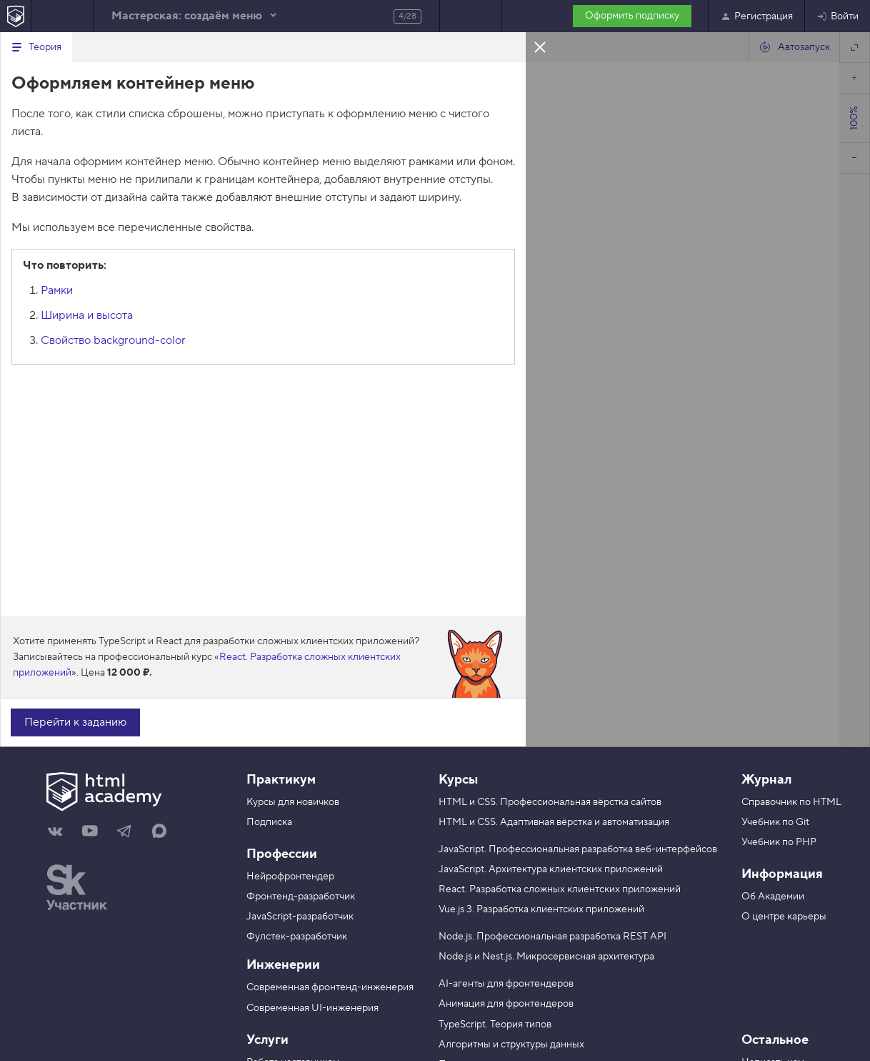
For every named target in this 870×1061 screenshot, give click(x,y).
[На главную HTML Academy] (15, 16)
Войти (837, 16)
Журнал (766, 779)
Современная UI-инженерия (312, 1008)
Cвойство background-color (113, 340)
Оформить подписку (632, 15)
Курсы (458, 779)
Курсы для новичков (292, 802)
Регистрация (756, 16)
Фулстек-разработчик (296, 936)
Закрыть (540, 46)
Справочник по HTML (791, 802)
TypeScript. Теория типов (495, 1024)
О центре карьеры (783, 916)
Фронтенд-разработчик (300, 896)
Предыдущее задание (62, 16)
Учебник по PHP (778, 842)
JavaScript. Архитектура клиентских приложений (551, 869)
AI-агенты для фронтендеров (506, 983)
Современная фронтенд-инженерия (330, 987)
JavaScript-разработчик (300, 916)
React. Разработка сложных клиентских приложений (560, 889)
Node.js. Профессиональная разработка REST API (552, 936)
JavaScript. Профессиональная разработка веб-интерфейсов (578, 849)
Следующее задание (470, 16)
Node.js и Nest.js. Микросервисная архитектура (546, 956)
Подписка (269, 822)
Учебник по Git (775, 822)
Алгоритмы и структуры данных (511, 1044)
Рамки (57, 290)
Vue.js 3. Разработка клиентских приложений (541, 909)
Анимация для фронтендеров (506, 1003)
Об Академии (772, 896)
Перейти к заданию (75, 722)
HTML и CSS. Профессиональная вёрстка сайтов (550, 802)
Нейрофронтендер (290, 876)
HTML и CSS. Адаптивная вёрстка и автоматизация (554, 822)
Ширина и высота (87, 315)
